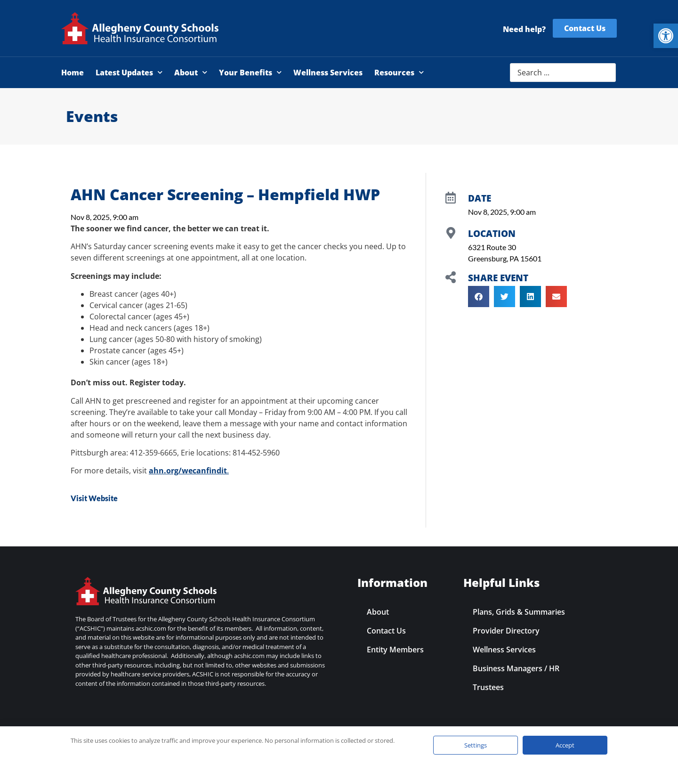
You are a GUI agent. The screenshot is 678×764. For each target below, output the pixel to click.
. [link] (189, 470)
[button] (478, 296)
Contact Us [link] (386, 631)
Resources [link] (399, 72)
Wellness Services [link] (328, 72)
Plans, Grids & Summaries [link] (519, 612)
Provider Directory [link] (506, 631)
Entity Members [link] (395, 649)
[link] (666, 36)
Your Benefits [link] (250, 72)
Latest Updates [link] (129, 72)
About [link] (190, 72)
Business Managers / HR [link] (516, 668)
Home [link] (72, 72)
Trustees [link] (488, 687)
